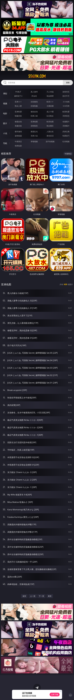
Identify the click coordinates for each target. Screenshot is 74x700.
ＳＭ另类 (65, 106)
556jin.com (37, 76)
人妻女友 (50, 131)
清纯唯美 (34, 126)
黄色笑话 (50, 136)
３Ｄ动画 (65, 101)
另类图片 (65, 126)
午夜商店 (18, 141)
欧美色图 (50, 121)
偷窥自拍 (18, 121)
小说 (5, 133)
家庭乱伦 (34, 131)
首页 (24, 596)
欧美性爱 (65, 111)
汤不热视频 (50, 141)
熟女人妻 (18, 106)
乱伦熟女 (50, 116)
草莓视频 (34, 141)
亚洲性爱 (18, 111)
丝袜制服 (34, 106)
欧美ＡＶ (50, 101)
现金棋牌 (50, 96)
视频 (5, 103)
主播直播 (50, 106)
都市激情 (18, 131)
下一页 (41, 596)
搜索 (68, 82)
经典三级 (34, 116)
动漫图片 (65, 121)
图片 (5, 123)
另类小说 (34, 136)
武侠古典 (65, 131)
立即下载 (54, 694)
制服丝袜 (18, 116)
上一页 (32, 596)
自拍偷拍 (34, 101)
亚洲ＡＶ (18, 101)
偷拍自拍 (34, 111)
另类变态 (65, 116)
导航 (5, 143)
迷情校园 (18, 136)
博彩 (5, 93)
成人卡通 (50, 111)
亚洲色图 (34, 121)
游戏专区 (65, 92)
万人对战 (50, 92)
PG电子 (18, 92)
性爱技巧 (65, 136)
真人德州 (34, 92)
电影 (5, 113)
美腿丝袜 (18, 126)
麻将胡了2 (18, 96)
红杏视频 (65, 141)
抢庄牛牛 (65, 96)
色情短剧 (18, 146)
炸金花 (34, 96)
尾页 (49, 596)
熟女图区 (50, 126)
